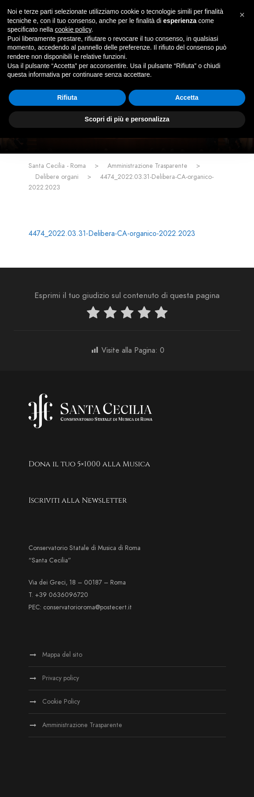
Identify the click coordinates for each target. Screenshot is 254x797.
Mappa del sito (62, 654)
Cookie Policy (61, 701)
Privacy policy (60, 678)
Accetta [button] (186, 97)
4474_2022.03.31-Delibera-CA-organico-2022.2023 (111, 234)
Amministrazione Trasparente (82, 725)
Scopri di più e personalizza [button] (127, 119)
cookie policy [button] (73, 29)
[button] (242, 14)
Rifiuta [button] (67, 97)
